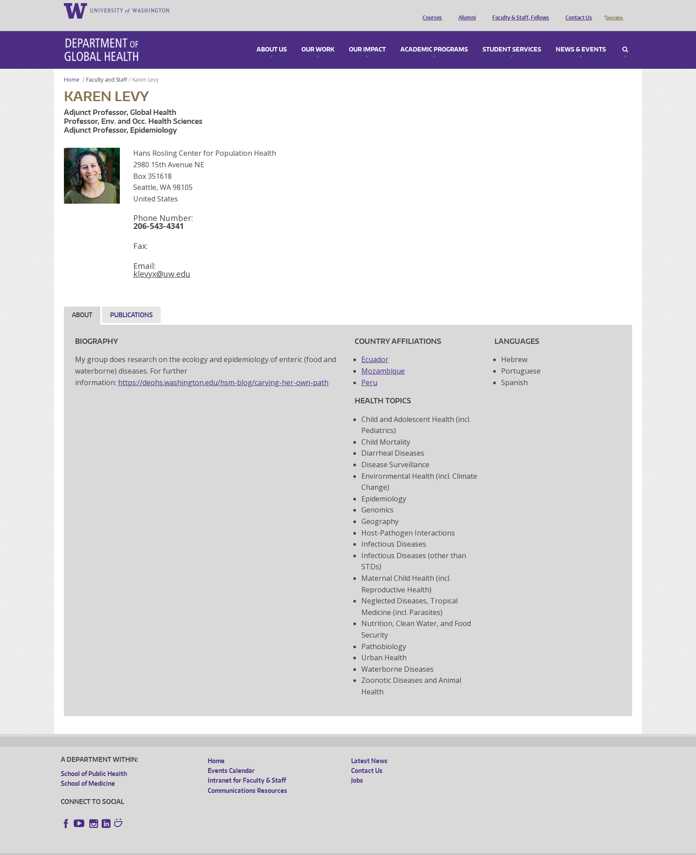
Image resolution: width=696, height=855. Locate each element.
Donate (613, 10)
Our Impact (367, 37)
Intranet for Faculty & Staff (247, 768)
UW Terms (214, 848)
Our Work (317, 37)
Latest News (369, 748)
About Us (272, 37)
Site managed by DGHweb (267, 848)
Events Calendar (231, 758)
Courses (430, 10)
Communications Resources (247, 778)
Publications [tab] (131, 302)
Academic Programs (434, 37)
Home (71, 67)
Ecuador (374, 347)
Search (625, 37)
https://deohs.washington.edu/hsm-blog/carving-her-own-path (223, 370)
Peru (369, 370)
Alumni (465, 10)
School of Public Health (94, 761)
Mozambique (383, 358)
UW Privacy (178, 848)
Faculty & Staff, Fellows (518, 10)
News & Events (581, 37)
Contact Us (576, 10)
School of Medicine (88, 771)
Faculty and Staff (106, 67)
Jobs (357, 768)
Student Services (511, 37)
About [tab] (82, 302)
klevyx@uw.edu (161, 261)
